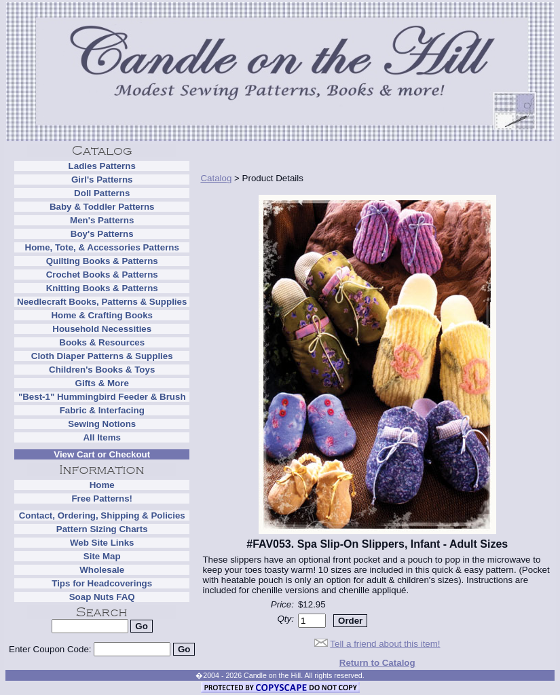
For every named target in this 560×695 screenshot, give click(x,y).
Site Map (102, 556)
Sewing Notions (102, 424)
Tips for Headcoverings (102, 583)
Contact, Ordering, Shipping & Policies (102, 515)
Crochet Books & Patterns (102, 274)
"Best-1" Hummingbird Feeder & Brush (102, 397)
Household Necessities (101, 329)
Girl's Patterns (102, 179)
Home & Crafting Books (102, 315)
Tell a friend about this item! (385, 644)
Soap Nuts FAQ (102, 597)
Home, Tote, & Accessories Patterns (102, 247)
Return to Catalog (377, 663)
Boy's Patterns (102, 234)
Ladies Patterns (102, 166)
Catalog (215, 178)
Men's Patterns (102, 220)
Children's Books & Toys (102, 369)
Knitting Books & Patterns (102, 288)
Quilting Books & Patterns (102, 261)
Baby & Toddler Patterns (102, 207)
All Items (102, 437)
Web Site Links (102, 543)
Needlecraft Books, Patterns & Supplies (102, 302)
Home (102, 485)
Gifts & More (102, 383)
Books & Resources (102, 342)
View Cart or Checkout (102, 454)
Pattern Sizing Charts (102, 529)
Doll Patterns (102, 193)
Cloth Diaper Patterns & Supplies (102, 356)
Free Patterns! (101, 498)
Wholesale (101, 570)
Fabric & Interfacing (102, 410)
